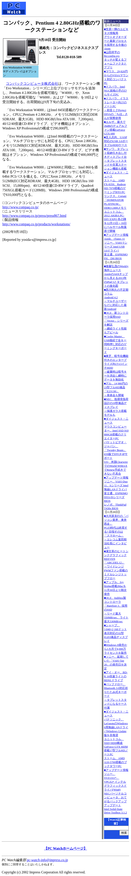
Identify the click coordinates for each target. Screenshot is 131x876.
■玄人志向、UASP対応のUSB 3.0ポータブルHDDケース (116, 141)
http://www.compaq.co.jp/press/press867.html (34, 215)
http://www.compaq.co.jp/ (20, 207)
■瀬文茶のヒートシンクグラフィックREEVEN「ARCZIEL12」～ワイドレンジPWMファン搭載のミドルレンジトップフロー (116, 565)
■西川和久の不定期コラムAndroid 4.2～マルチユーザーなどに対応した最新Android (116, 299)
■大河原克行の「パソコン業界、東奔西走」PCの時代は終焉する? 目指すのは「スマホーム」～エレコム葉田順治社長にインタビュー (116, 531)
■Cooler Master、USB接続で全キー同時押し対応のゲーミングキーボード (115, 344)
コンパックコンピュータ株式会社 (32, 83)
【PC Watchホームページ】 (65, 848)
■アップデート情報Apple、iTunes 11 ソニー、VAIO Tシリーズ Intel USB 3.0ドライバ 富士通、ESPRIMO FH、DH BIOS (116, 246)
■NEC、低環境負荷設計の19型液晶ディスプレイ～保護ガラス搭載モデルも (116, 406)
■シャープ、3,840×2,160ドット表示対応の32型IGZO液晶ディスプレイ (116, 633)
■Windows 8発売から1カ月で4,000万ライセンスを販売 (115, 648)
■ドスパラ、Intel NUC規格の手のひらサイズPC (115, 90)
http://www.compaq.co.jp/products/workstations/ (36, 224)
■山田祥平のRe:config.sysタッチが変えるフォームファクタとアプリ (115, 60)
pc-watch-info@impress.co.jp (47, 860)
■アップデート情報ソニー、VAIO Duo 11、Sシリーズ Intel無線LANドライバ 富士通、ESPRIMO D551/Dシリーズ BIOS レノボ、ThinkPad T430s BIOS (116, 493)
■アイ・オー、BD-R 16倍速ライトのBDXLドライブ (116, 676)
